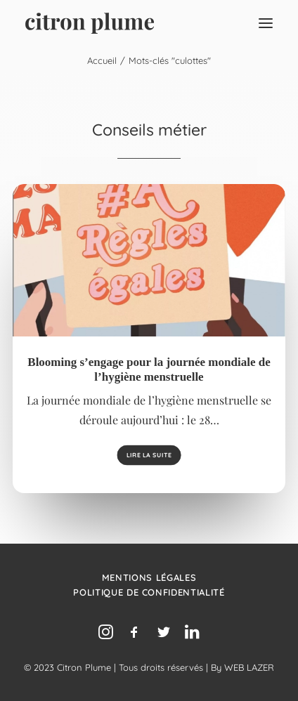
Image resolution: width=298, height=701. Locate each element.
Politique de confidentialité (148, 592)
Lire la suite (149, 455)
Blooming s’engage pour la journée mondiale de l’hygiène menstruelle (148, 369)
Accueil (102, 60)
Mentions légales (149, 577)
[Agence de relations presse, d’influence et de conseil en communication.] (89, 23)
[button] (265, 23)
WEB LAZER (249, 667)
